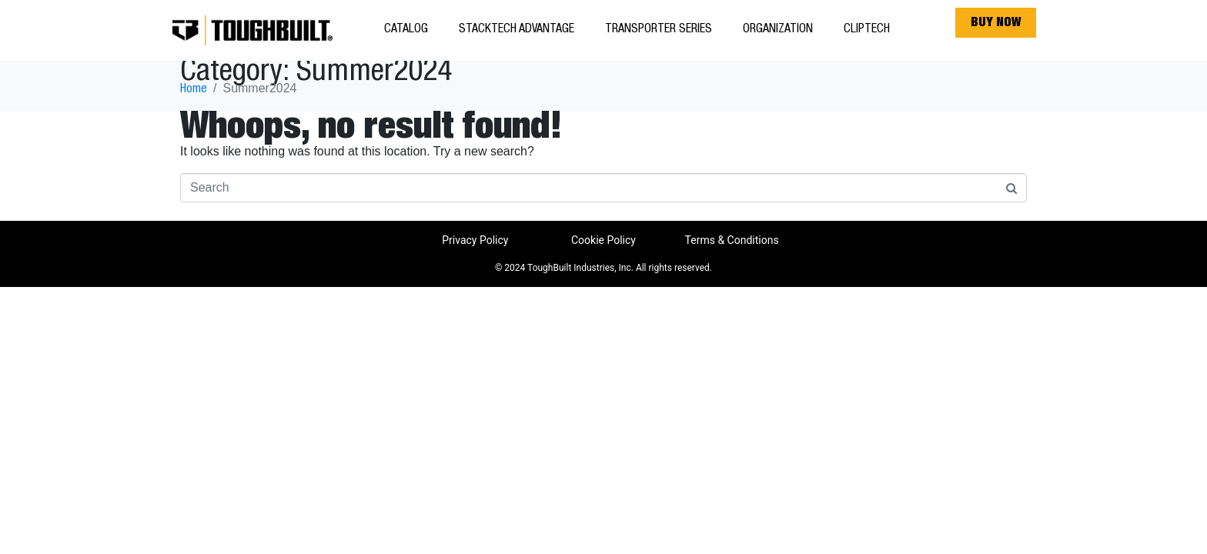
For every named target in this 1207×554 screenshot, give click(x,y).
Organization (778, 30)
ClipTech (867, 30)
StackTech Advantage (516, 30)
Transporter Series (658, 30)
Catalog (406, 30)
